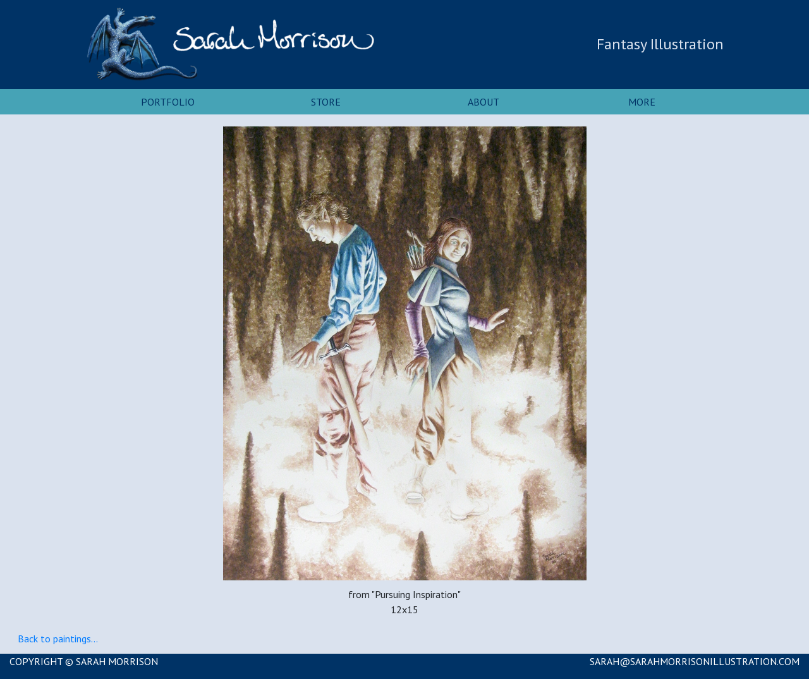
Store (326, 101)
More (641, 101)
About (483, 101)
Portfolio (168, 101)
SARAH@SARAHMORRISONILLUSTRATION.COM (695, 661)
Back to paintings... (58, 638)
